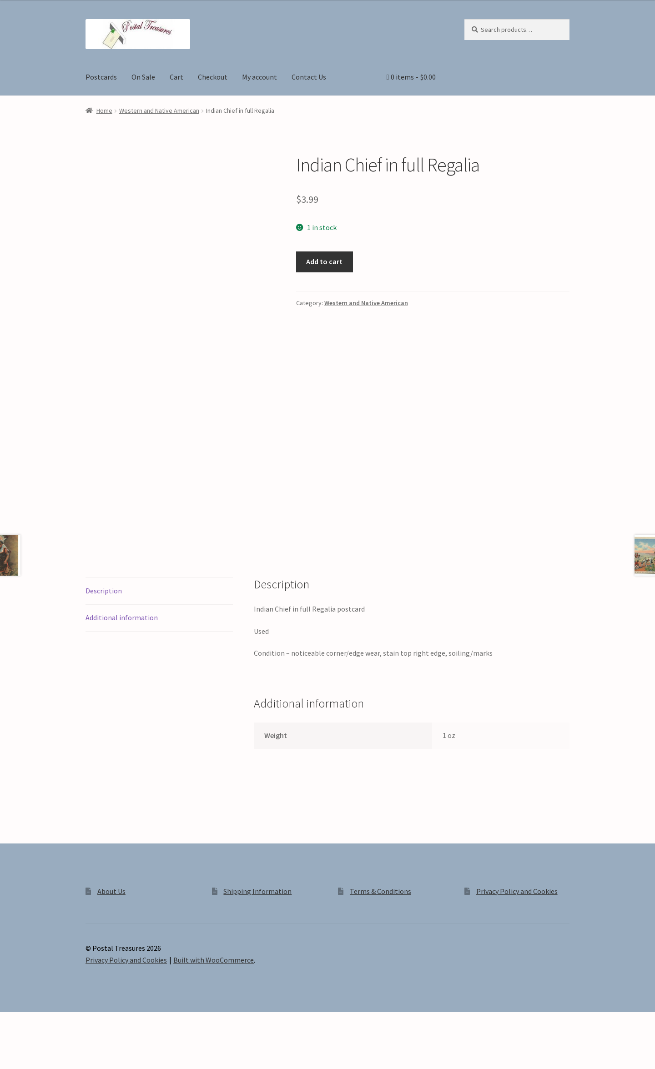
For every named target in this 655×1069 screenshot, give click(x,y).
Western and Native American (159, 110)
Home (104, 110)
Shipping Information (257, 922)
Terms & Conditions (380, 922)
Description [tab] (104, 622)
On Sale (143, 76)
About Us (111, 922)
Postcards (101, 76)
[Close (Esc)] (76, 1051)
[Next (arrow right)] (32, 1064)
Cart (176, 76)
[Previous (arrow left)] (10, 1064)
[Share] (54, 1051)
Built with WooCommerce (213, 991)
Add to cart (324, 261)
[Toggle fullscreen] (32, 1051)
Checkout (212, 76)
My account (259, 76)
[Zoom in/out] (10, 1051)
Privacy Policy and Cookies (517, 922)
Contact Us (309, 76)
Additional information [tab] (122, 648)
